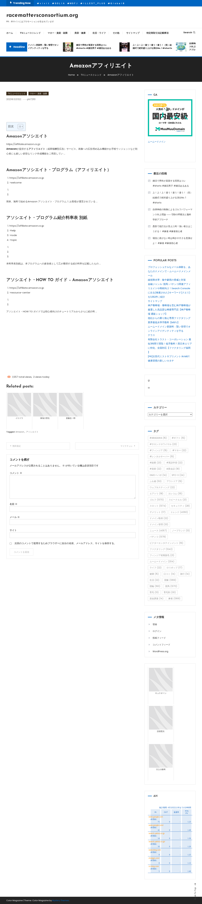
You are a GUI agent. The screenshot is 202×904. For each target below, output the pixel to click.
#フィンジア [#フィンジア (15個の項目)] (158, 450)
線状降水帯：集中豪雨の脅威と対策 (167, 279)
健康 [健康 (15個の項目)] (154, 573)
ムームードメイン (157, 141)
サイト (13, 530)
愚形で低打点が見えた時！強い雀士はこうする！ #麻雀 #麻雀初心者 (172, 228)
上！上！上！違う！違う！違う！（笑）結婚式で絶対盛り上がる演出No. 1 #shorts (155, 46)
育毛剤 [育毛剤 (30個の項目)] (170, 592)
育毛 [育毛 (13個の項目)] (154, 592)
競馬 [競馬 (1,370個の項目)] (171, 585)
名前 (13, 503)
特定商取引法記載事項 (157, 33)
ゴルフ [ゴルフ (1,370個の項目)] (157, 499)
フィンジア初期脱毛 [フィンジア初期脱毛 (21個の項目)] (162, 555)
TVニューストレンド (30, 33)
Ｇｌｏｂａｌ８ (117, 3)
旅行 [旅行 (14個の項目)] (185, 573)
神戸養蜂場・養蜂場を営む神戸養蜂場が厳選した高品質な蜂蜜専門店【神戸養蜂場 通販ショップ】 (169, 309)
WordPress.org (160, 651)
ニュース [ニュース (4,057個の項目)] (158, 530)
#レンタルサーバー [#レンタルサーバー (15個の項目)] (162, 456)
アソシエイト (32, 431)
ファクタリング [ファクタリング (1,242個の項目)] (161, 548)
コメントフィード (161, 644)
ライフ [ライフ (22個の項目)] (156, 567)
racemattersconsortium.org (42, 15)
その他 (116, 33)
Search (189, 32)
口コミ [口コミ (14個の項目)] (169, 573)
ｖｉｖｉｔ (44, 3)
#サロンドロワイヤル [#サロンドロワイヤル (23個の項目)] (163, 443)
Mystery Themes (60, 900)
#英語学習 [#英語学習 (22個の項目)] (174, 462)
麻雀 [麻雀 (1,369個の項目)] (174, 598)
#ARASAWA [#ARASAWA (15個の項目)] (158, 437)
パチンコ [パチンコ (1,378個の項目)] (158, 536)
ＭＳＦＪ (74, 3)
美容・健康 (80, 33)
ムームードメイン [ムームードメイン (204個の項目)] (162, 561)
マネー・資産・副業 (58, 33)
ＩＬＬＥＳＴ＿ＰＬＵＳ (94, 3)
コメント (16, 472)
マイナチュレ (125, 446)
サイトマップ (133, 33)
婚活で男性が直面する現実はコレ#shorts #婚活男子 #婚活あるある (96, 46)
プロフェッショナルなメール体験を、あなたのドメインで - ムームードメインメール (169, 271)
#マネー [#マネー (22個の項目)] (179, 450)
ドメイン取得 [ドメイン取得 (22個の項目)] (159, 518)
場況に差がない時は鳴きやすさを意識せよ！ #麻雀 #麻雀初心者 (172, 240)
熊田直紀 (17, 446)
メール (15, 517)
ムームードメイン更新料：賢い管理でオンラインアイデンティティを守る (41, 46)
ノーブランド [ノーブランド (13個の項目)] (181, 530)
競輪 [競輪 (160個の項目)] (155, 585)
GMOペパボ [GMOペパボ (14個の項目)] (158, 474)
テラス (151, 334)
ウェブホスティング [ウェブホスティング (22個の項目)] (162, 487)
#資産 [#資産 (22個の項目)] (155, 468)
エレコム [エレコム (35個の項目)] (175, 493)
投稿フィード (159, 637)
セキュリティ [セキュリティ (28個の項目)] (180, 505)
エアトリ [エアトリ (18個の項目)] (156, 493)
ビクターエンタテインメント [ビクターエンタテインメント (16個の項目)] (166, 542)
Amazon (19, 431)
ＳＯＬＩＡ (59, 3)
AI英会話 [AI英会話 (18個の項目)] (173, 468)
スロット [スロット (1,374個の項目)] (158, 505)
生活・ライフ (99, 33)
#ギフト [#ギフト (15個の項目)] (178, 437)
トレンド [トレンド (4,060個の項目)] (179, 511)
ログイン (157, 630)
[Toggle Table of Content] (18, 126)
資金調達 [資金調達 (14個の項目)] (156, 598)
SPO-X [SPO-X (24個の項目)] (178, 474)
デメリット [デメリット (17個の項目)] (158, 511)
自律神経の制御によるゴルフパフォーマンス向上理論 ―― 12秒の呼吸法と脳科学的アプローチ (172, 214)
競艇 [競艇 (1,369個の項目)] (170, 579)
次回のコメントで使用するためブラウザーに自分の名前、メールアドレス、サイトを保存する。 (65, 543)
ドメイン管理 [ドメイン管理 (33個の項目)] (159, 524)
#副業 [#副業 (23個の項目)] (155, 462)
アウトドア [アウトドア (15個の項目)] (174, 480)
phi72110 (33, 99)
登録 (155, 624)
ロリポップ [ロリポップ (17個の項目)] (174, 567)
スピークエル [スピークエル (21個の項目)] (178, 499)
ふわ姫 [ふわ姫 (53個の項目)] (156, 480)
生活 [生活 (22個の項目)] (154, 579)
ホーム (9, 33)
